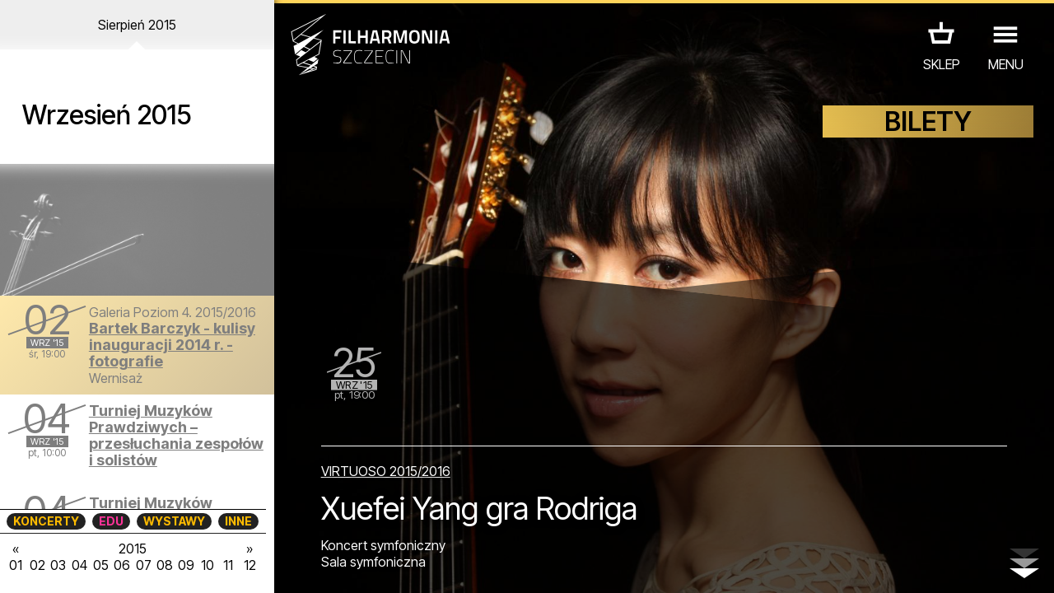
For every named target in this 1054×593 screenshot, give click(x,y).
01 (15, 565)
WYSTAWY (174, 521)
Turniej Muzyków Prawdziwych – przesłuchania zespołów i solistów (176, 435)
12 (250, 565)
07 (144, 565)
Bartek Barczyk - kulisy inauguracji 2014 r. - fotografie (172, 345)
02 (37, 565)
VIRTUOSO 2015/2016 (385, 471)
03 (58, 565)
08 (164, 565)
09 (186, 565)
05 (101, 565)
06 (122, 565)
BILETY (928, 121)
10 (207, 565)
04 (79, 565)
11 (228, 565)
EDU (111, 521)
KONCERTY (46, 521)
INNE (238, 521)
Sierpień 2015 (137, 24)
